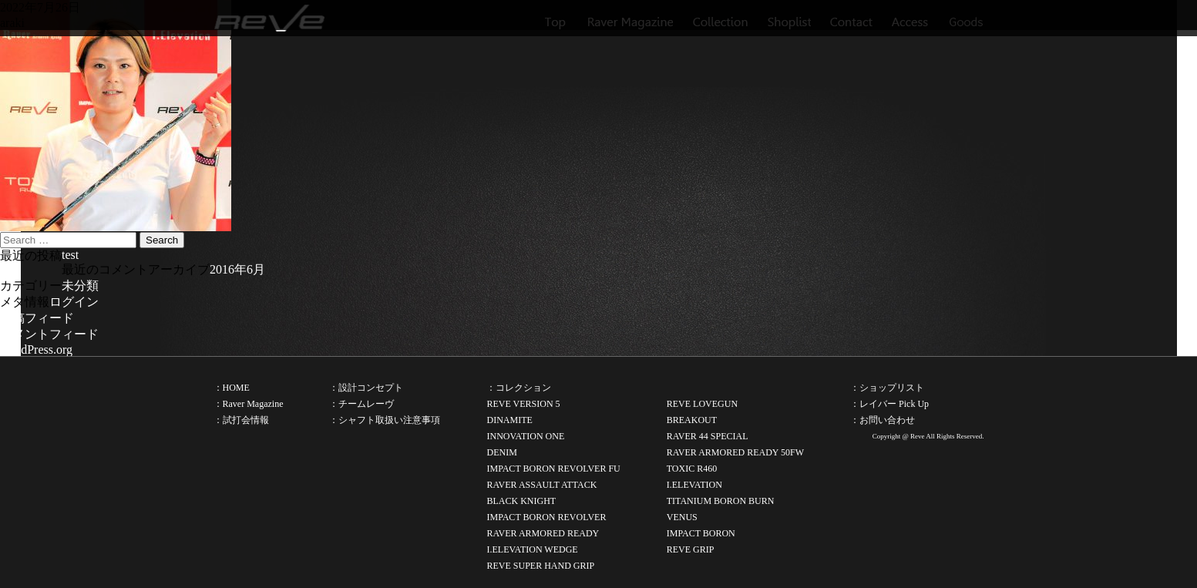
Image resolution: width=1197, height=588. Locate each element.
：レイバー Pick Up (889, 403)
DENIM (501, 452)
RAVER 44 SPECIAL (707, 436)
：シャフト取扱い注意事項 (384, 420)
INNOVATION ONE (525, 436)
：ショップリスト (887, 387)
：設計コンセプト (366, 387)
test (70, 254)
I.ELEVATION (694, 484)
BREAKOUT (692, 420)
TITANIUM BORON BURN (721, 501)
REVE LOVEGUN (702, 403)
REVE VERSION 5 (523, 403)
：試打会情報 (241, 420)
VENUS (682, 517)
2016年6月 (237, 269)
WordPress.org (36, 349)
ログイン (74, 301)
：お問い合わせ (882, 420)
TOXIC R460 (692, 468)
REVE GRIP (691, 549)
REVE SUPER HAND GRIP (540, 565)
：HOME (232, 387)
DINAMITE (509, 420)
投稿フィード (37, 317)
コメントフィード (49, 334)
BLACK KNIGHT (521, 501)
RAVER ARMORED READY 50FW (735, 452)
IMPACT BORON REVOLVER (546, 517)
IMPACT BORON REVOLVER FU (553, 468)
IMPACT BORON (701, 533)
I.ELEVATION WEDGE (531, 549)
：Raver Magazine (249, 403)
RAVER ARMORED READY (542, 533)
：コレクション (518, 387)
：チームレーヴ (361, 403)
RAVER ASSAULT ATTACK (541, 484)
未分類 (80, 285)
